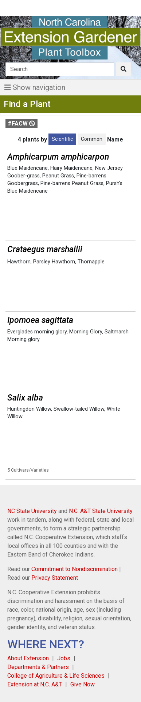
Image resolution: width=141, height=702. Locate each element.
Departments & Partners (38, 667)
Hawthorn (19, 262)
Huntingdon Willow (29, 409)
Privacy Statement (54, 577)
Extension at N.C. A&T (34, 684)
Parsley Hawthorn (54, 262)
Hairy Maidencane (71, 168)
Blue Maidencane (27, 168)
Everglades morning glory (37, 332)
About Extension (28, 658)
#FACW (21, 123)
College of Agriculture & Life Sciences (56, 675)
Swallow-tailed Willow (79, 409)
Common (91, 139)
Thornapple (91, 262)
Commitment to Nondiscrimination (74, 569)
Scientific (62, 139)
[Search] (59, 69)
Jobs (63, 658)
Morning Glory (85, 332)
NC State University (32, 511)
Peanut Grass (58, 176)
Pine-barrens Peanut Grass (71, 183)
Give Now (82, 684)
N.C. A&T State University (101, 511)
